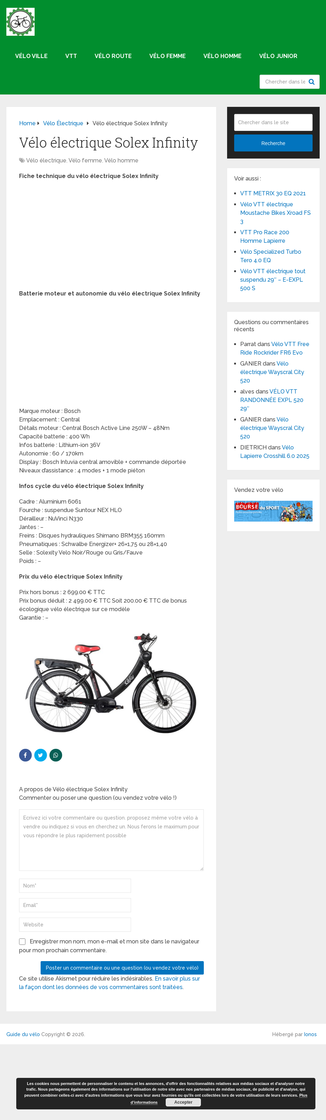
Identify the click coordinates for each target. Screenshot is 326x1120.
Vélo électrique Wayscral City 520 (272, 372)
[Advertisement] (111, 237)
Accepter (183, 1102)
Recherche (313, 82)
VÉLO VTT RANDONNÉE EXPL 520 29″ (271, 400)
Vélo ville (31, 56)
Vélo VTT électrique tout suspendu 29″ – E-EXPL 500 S (273, 280)
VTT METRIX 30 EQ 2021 (273, 193)
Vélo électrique (46, 160)
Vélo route (113, 56)
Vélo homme (222, 56)
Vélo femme (167, 56)
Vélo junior (278, 56)
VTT (71, 56)
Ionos (310, 1034)
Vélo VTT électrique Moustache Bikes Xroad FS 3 (275, 213)
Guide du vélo (23, 1034)
